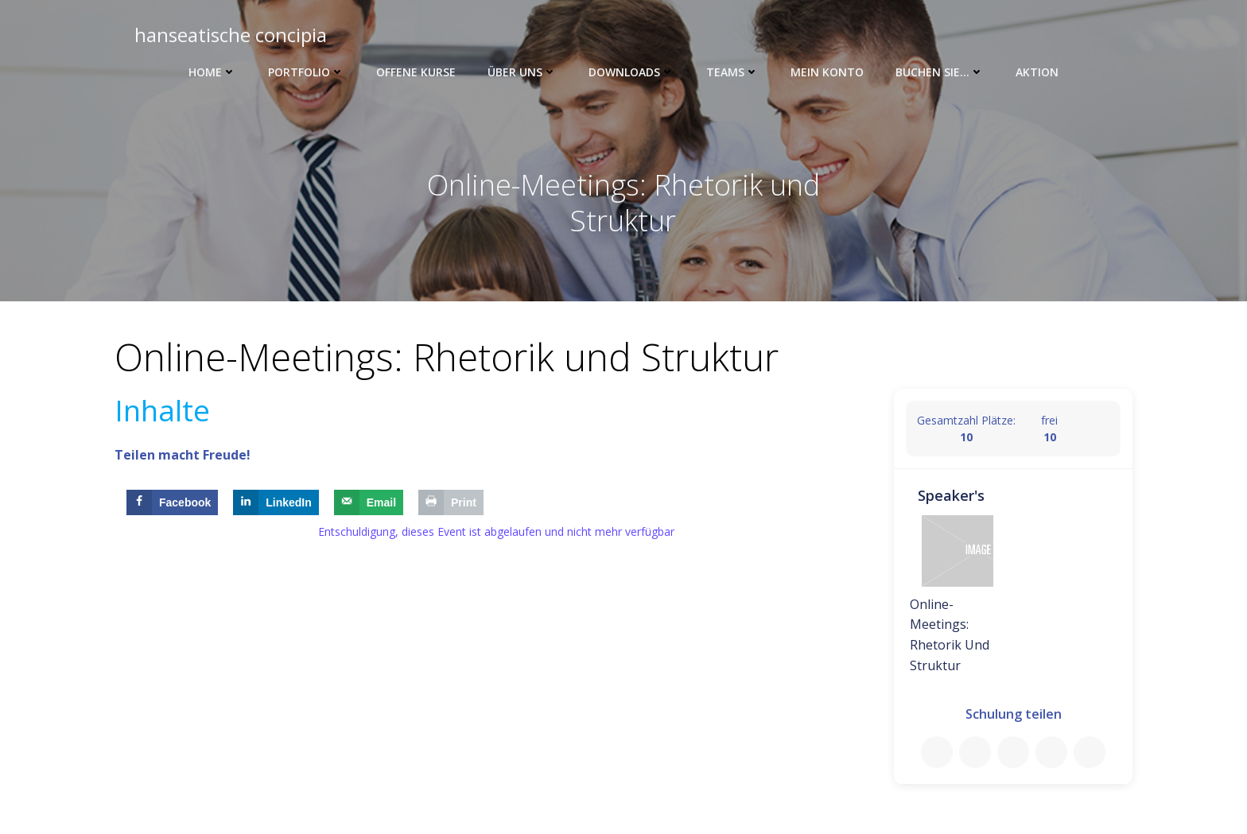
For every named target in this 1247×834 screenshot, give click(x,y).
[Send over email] (368, 505)
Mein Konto (827, 72)
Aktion (1037, 72)
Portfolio (306, 72)
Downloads (631, 72)
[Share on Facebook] (172, 505)
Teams (732, 72)
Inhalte (162, 412)
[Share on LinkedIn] (276, 505)
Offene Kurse (416, 72)
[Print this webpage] (451, 505)
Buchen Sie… (939, 72)
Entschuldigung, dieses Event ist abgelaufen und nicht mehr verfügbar (496, 533)
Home (212, 72)
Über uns (522, 72)
